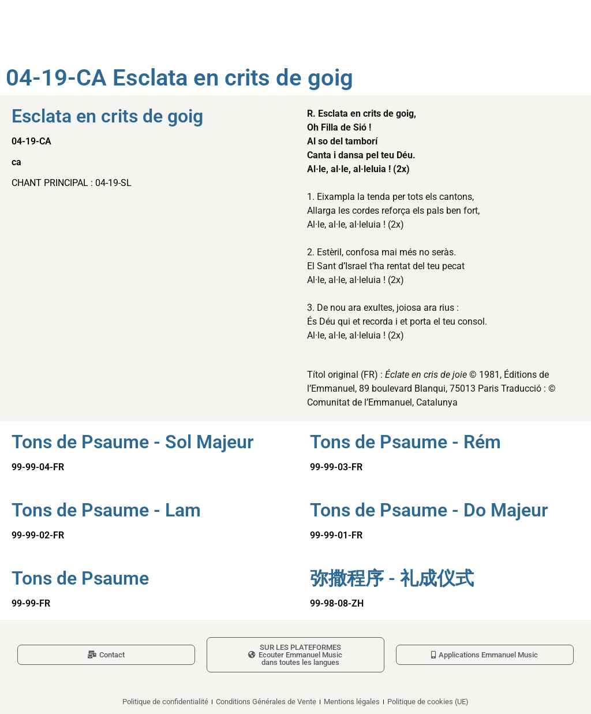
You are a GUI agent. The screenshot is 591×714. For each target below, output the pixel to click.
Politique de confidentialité (165, 701)
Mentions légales (352, 701)
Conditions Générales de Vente (266, 701)
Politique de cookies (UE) (428, 701)
